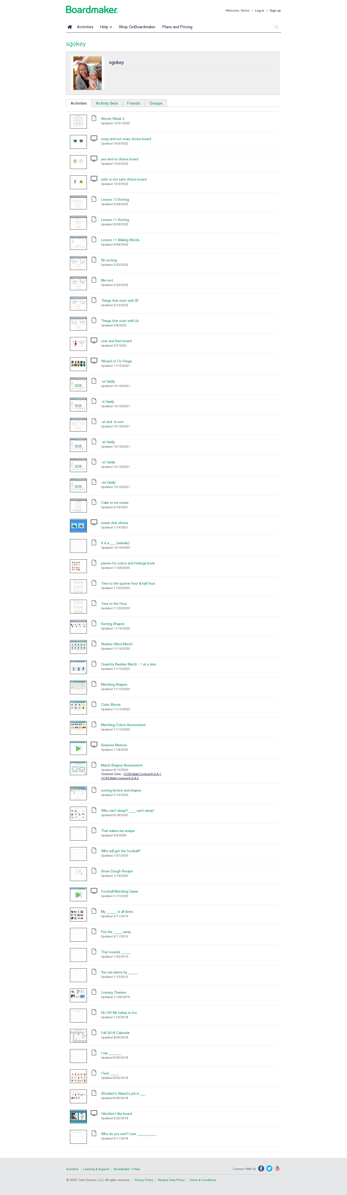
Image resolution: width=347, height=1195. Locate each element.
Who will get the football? (121, 851)
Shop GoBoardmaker (137, 26)
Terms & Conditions (202, 1180)
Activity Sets (107, 103)
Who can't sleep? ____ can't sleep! (127, 810)
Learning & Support (96, 1169)
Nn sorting (109, 260)
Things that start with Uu (120, 321)
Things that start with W (119, 300)
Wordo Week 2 (112, 119)
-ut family (108, 381)
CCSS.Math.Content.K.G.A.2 (120, 778)
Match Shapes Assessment (122, 765)
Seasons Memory (114, 745)
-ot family (108, 462)
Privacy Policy (144, 1180)
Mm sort (107, 280)
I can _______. (111, 1053)
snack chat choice (114, 523)
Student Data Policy (171, 1180)
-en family (108, 482)
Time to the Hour (114, 603)
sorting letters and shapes (121, 790)
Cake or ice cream (114, 502)
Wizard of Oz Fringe (116, 361)
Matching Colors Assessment (123, 725)
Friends (133, 103)
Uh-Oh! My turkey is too (119, 1012)
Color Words (111, 705)
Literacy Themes (113, 992)
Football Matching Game (119, 891)
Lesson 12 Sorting (115, 199)
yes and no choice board (119, 159)
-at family (108, 442)
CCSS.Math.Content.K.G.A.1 (142, 774)
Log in (259, 10)
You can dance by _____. (119, 972)
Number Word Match (116, 644)
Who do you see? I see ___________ (129, 1134)
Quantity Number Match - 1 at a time (128, 664)
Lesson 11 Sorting (115, 220)
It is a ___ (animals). (115, 543)
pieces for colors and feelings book (128, 563)
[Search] (276, 27)
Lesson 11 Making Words (120, 240)
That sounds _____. (116, 952)
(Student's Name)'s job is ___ (123, 1093)
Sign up (275, 10)
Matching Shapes (114, 684)
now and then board (116, 341)
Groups (155, 103)
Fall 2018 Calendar (115, 1033)
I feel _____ (109, 1073)
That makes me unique (118, 831)
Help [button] (106, 26)
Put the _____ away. (116, 932)
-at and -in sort (112, 422)
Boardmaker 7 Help (127, 1169)
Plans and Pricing (177, 26)
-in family (107, 401)
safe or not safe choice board (123, 179)
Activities (85, 26)
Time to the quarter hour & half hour (128, 583)
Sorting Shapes (113, 624)
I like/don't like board (116, 1114)
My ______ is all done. (117, 911)
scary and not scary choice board (126, 139)
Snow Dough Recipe (117, 871)
